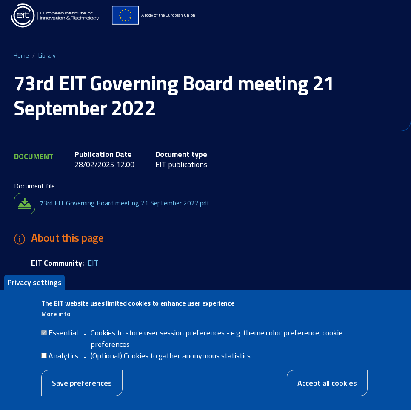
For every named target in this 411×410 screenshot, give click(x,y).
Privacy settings (34, 289)
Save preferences (82, 390)
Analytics (63, 363)
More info (56, 321)
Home (21, 55)
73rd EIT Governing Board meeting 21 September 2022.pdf (125, 203)
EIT (93, 263)
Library (47, 55)
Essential (63, 340)
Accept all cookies (327, 390)
